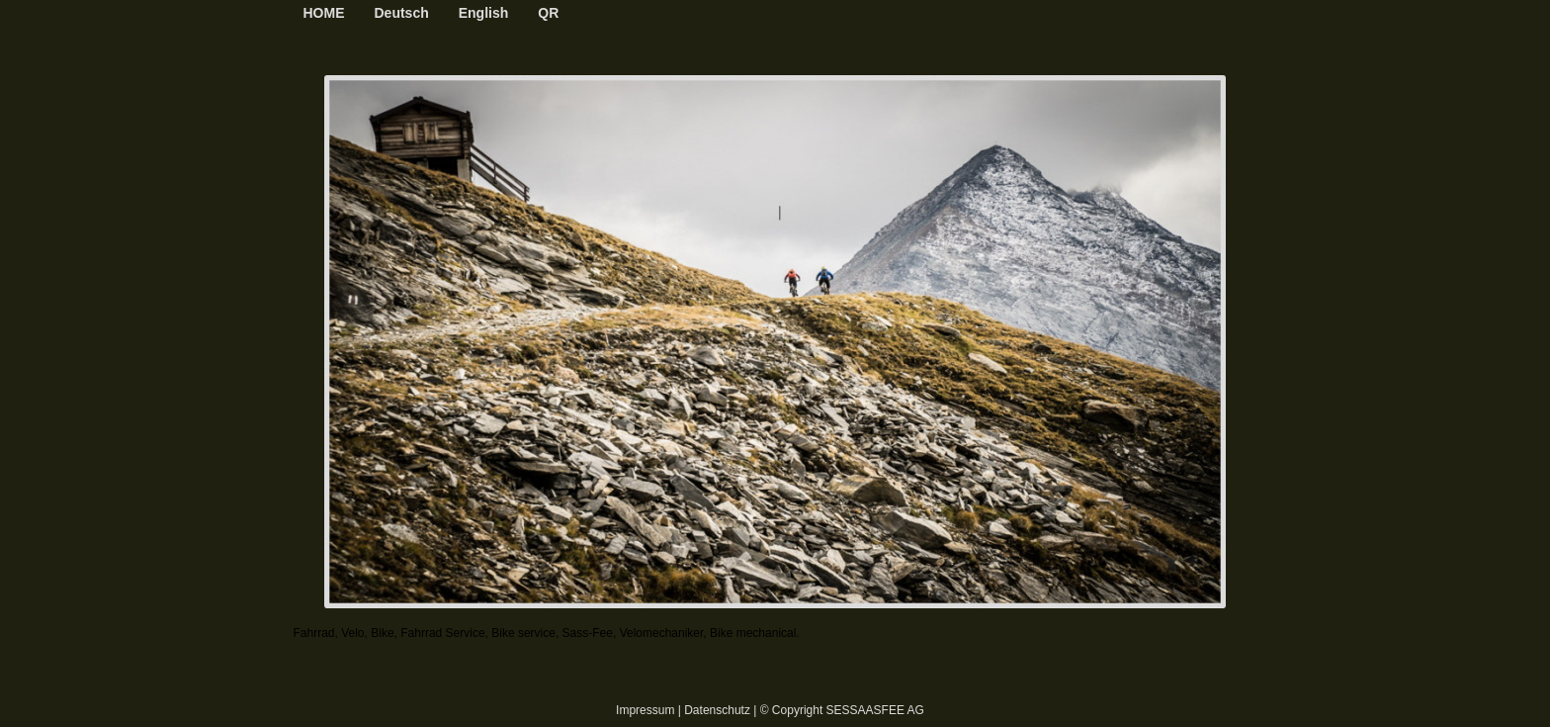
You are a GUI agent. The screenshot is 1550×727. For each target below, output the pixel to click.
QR (548, 13)
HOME (324, 13)
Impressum (645, 710)
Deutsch (402, 13)
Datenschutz (717, 710)
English (484, 13)
